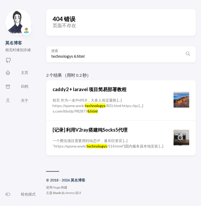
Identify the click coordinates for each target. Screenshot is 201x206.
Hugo (56, 187)
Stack (57, 193)
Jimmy (70, 193)
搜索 (54, 51)
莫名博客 (13, 42)
